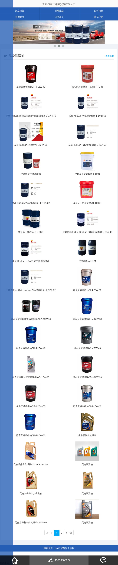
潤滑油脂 (59, 10)
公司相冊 (98, 10)
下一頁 (69, 533)
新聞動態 (19, 17)
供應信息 (59, 17)
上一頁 (48, 533)
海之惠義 (19, 10)
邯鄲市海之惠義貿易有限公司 (59, 4)
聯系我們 (98, 17)
